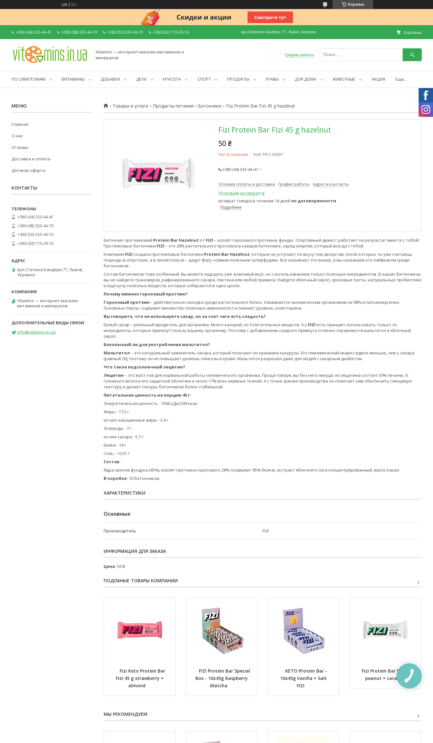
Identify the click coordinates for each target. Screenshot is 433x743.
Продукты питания (173, 106)
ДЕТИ (141, 79)
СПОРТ (204, 79)
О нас (17, 136)
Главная (20, 124)
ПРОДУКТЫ (238, 79)
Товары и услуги (130, 106)
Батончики (209, 106)
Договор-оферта (28, 170)
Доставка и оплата (31, 159)
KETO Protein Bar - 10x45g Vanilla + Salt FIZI (304, 678)
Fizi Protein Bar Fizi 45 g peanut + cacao (389, 674)
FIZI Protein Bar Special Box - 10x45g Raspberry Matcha (223, 678)
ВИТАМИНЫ (73, 79)
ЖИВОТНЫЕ (344, 79)
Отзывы (20, 147)
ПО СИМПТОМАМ (28, 79)
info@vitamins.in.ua (36, 332)
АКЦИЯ (378, 79)
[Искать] (412, 54)
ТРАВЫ (272, 79)
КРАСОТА (172, 79)
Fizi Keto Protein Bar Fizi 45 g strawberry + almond (141, 678)
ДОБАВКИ (110, 79)
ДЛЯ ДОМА (305, 79)
